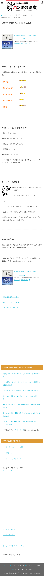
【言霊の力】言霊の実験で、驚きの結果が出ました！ (21, 390)
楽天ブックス (24, 43)
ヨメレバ (21, 38)
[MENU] (2, 2)
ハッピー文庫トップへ (11, 302)
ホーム (7, 566)
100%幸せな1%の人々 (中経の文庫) (24, 35)
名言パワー (8, 453)
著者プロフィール (27, 569)
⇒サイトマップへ (9, 535)
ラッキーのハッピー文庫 (13, 447)
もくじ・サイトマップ (13, 459)
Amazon (16, 43)
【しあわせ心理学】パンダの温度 (18, 573)
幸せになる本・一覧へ (11, 297)
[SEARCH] (42, 2)
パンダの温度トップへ (11, 307)
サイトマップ (19, 430)
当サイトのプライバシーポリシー (14, 546)
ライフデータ (7, 471)
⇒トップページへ (9, 529)
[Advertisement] (22, 338)
